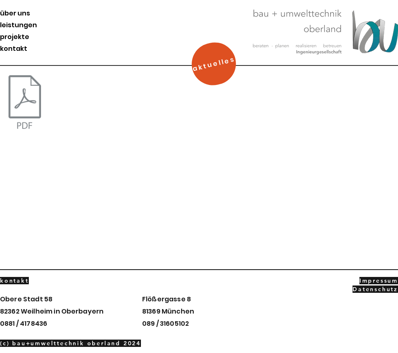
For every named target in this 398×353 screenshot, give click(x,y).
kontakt (13, 48)
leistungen (18, 25)
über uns (15, 13)
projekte (14, 36)
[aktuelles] (214, 63)
